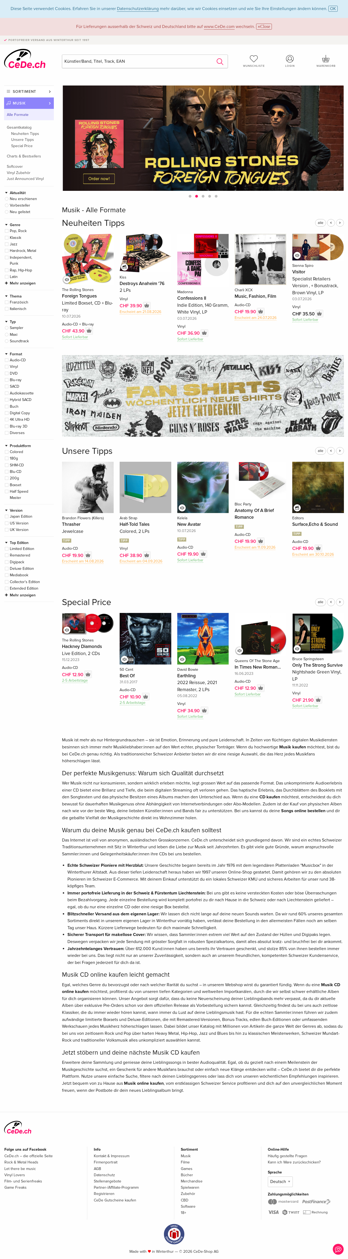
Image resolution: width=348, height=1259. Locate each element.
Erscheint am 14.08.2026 (83, 561)
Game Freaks (15, 1187)
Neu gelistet (20, 212)
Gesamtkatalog (19, 127)
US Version (19, 523)
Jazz (13, 244)
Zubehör (188, 1193)
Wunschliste (254, 61)
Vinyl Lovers (14, 1175)
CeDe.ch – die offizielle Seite (28, 1156)
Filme (185, 1162)
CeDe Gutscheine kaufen (115, 1200)
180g (14, 458)
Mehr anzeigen (23, 283)
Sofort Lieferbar (75, 337)
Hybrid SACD (21, 399)
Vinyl (14, 366)
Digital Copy (20, 413)
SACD (14, 386)
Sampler (16, 327)
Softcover (15, 166)
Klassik (15, 237)
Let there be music (20, 1168)
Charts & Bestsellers (24, 156)
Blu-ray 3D (18, 426)
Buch (14, 406)
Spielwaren (190, 1187)
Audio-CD (18, 360)
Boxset (15, 485)
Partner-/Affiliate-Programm (116, 1187)
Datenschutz (104, 1175)
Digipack (17, 562)
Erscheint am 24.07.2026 (255, 317)
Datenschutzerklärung (138, 8)
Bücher (187, 1175)
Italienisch (18, 308)
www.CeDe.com (219, 26)
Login (290, 61)
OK (333, 8)
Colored (16, 452)
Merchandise (192, 1181)
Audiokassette (22, 393)
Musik (19, 103)
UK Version (19, 529)
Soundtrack (19, 341)
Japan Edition (21, 516)
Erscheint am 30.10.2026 (313, 554)
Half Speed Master (19, 494)
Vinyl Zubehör (18, 172)
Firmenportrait (105, 1162)
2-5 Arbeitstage (75, 680)
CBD (184, 1200)
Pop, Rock (18, 231)
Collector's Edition (25, 582)
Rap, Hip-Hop (21, 270)
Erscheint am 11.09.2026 (255, 547)
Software (188, 1206)
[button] (190, 196)
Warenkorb (326, 61)
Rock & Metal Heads (21, 1162)
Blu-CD (15, 471)
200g (14, 478)
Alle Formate (18, 114)
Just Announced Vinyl (25, 178)
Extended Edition (24, 588)
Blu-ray (15, 380)
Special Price (22, 146)
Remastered (20, 555)
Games (186, 1168)
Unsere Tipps (22, 139)
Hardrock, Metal (23, 250)
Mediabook (19, 575)
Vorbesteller (20, 205)
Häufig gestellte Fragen (287, 1156)
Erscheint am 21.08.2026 (140, 311)
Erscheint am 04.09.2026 (141, 561)
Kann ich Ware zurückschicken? (294, 1162)
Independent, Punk (21, 260)
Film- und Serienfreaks (23, 1181)
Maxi (13, 334)
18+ (183, 1212)
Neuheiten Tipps (25, 133)
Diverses (17, 433)
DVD (14, 373)
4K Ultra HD (20, 419)
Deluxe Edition (22, 568)
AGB (97, 1168)
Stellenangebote (107, 1181)
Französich (19, 302)
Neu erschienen (23, 199)
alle (320, 223)
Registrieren (104, 1193)
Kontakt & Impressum (111, 1156)
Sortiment (24, 91)
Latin (14, 276)
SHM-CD (17, 465)
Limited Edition (22, 548)
